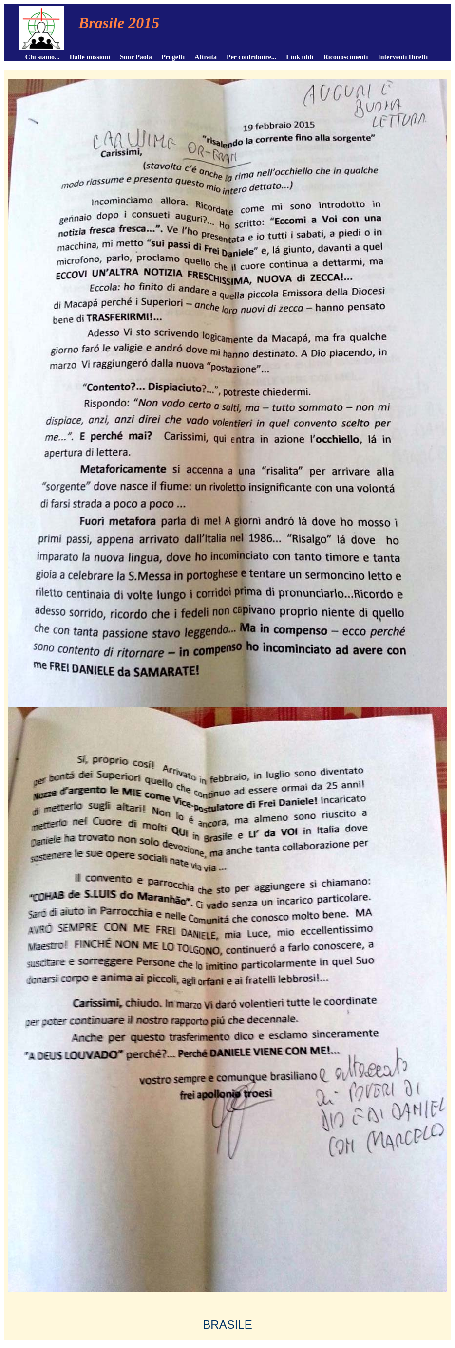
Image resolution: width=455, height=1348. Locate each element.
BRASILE (227, 1324)
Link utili (299, 57)
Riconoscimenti (345, 57)
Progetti (173, 57)
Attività (205, 57)
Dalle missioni (90, 57)
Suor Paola (136, 57)
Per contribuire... (251, 57)
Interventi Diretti (403, 57)
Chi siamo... (42, 57)
